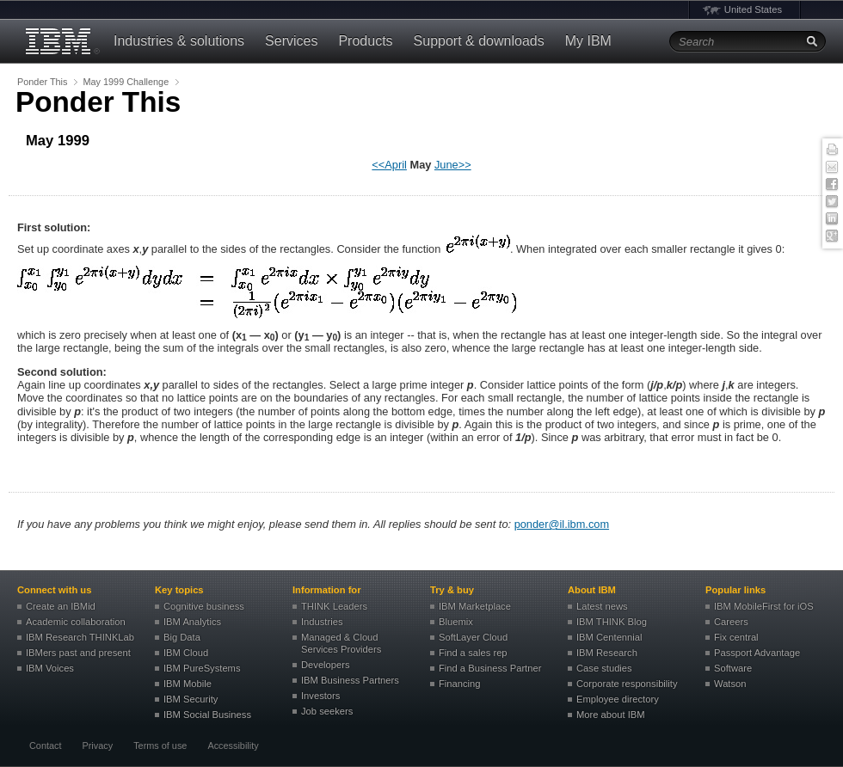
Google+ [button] (832, 236)
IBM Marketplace (475, 606)
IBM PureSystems (202, 668)
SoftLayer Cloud (473, 637)
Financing (460, 683)
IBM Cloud (185, 652)
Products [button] (365, 41)
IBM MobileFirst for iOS (764, 606)
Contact (45, 745)
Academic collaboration (76, 622)
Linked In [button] (832, 219)
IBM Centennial (609, 637)
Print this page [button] (832, 150)
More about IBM (610, 714)
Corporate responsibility (627, 683)
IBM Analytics (192, 622)
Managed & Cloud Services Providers (341, 643)
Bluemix (456, 622)
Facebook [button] (832, 185)
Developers (325, 665)
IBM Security (190, 699)
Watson (730, 683)
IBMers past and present (78, 652)
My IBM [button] (588, 41)
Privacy (97, 745)
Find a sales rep (473, 652)
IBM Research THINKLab (80, 637)
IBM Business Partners (350, 680)
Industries (322, 622)
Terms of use (160, 745)
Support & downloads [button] (479, 41)
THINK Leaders (334, 606)
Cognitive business (203, 606)
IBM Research (606, 652)
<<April (389, 164)
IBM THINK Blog (611, 622)
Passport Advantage (757, 652)
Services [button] (291, 41)
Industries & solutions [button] (179, 41)
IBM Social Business (207, 714)
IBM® (60, 41)
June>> (452, 164)
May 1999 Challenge (126, 82)
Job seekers (327, 711)
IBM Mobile (187, 683)
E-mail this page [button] (832, 168)
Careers (731, 622)
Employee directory (617, 699)
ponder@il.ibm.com (561, 524)
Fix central (736, 637)
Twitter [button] (832, 202)
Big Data (181, 637)
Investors (320, 695)
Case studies (604, 668)
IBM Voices (50, 668)
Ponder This (42, 82)
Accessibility (232, 745)
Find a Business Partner (490, 668)
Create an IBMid (60, 606)
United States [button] (753, 9)
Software (733, 668)
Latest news (602, 606)
